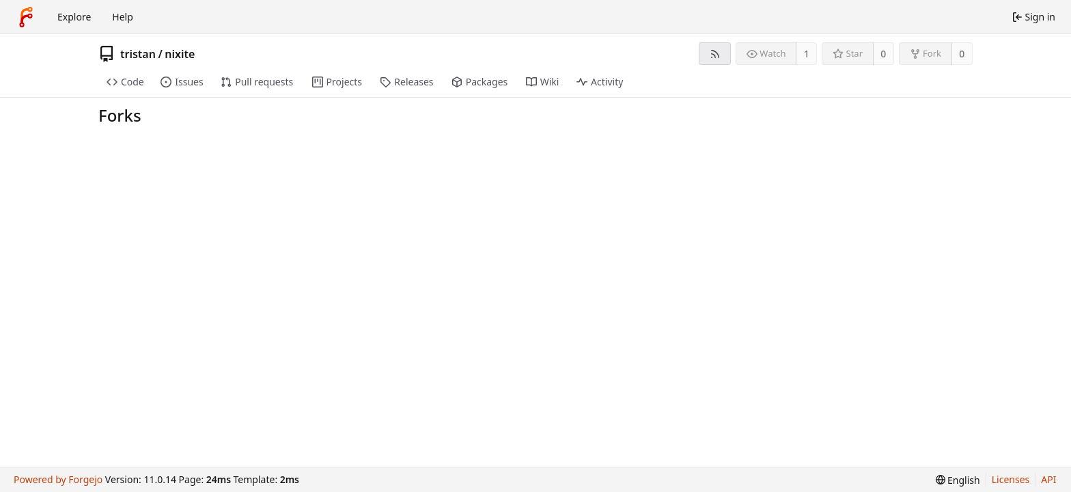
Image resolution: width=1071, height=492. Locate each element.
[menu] (958, 480)
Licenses (1011, 479)
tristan (138, 54)
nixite (180, 54)
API (1048, 479)
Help (122, 16)
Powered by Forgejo (58, 479)
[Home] (26, 17)
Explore (74, 16)
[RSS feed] (715, 53)
